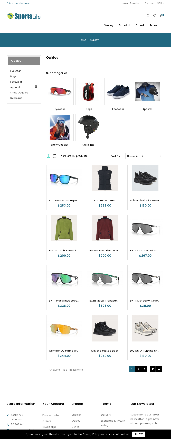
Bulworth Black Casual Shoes (149, 200)
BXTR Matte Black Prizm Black (149, 250)
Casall (140, 25)
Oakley (108, 25)
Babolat (124, 25)
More (153, 25)
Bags (13, 76)
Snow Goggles (19, 92)
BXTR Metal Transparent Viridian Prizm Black (119, 300)
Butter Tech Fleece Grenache (109, 250)
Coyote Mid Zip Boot (105, 350)
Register (135, 3)
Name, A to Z (145, 156)
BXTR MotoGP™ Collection (147, 300)
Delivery (106, 414)
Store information (21, 404)
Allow (139, 434)
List (54, 156)
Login (125, 3)
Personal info (50, 415)
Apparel (15, 87)
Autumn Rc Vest (105, 200)
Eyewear (15, 71)
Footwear (16, 81)
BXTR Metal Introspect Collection (71, 300)
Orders (46, 421)
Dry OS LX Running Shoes (146, 350)
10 (153, 369)
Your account (53, 404)
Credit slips (49, 427)
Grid (49, 156)
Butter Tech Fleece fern (65, 250)
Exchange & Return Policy (113, 423)
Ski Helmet (17, 98)
